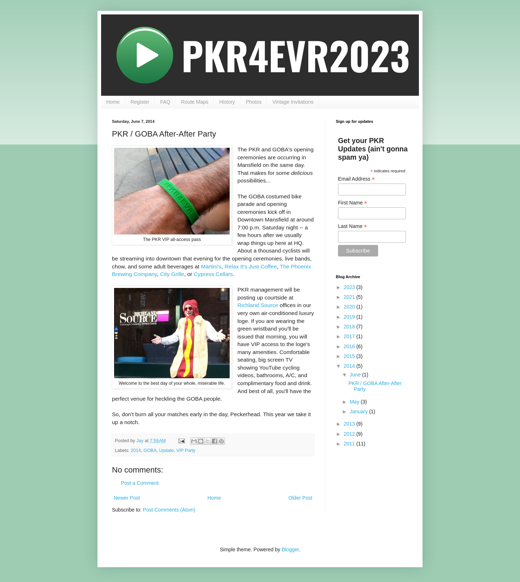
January (359, 411)
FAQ (165, 102)
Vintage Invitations (292, 102)
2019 (350, 317)
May (355, 402)
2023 (350, 287)
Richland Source (257, 305)
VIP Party (185, 450)
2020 (350, 307)
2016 (350, 346)
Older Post (300, 498)
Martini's (211, 266)
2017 (350, 336)
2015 (350, 356)
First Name (352, 202)
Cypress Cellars (213, 274)
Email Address (356, 179)
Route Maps (194, 102)
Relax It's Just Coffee (251, 266)
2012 (350, 434)
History (227, 102)
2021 (350, 297)
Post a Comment (140, 483)
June (356, 375)
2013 (350, 424)
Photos (254, 102)
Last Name (352, 226)
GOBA (149, 450)
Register (139, 102)
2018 (350, 326)
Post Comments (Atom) (169, 510)
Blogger (290, 549)
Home (113, 102)
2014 (136, 450)
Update (166, 450)
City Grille (172, 274)
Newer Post (127, 498)
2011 (350, 444)
